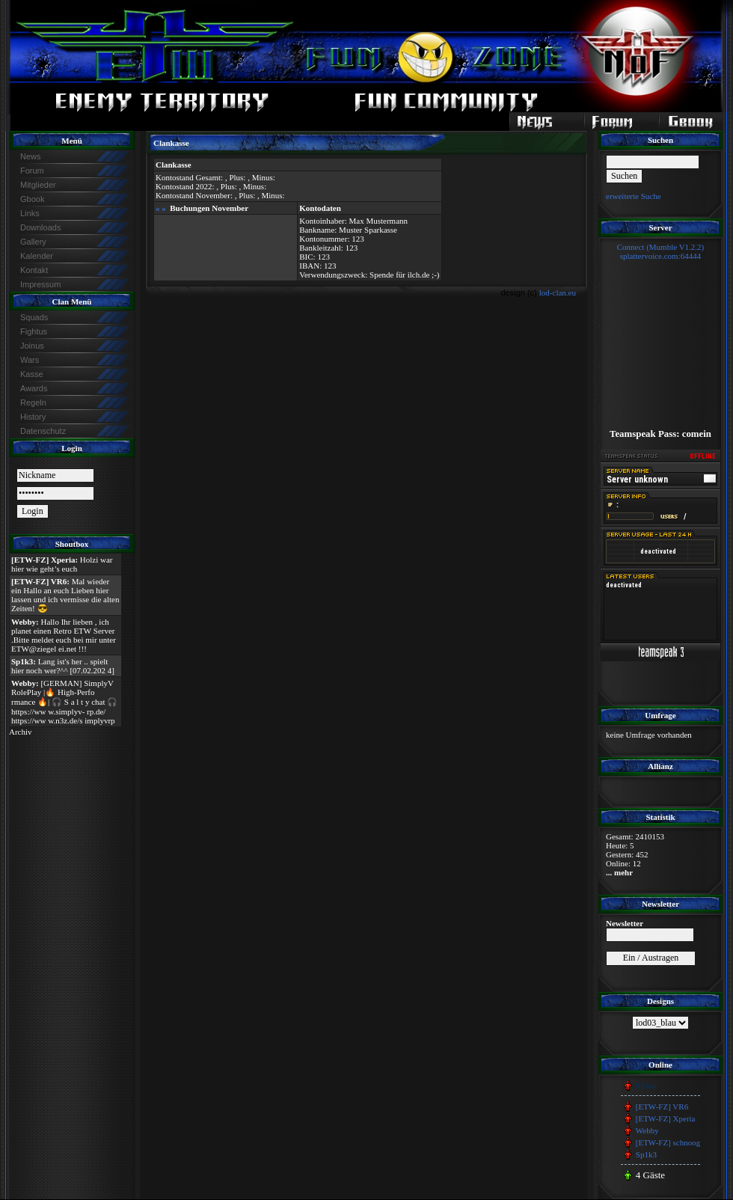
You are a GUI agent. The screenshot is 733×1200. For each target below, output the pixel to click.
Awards (33, 388)
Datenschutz (43, 430)
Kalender (36, 255)
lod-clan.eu (557, 292)
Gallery (33, 241)
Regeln (33, 402)
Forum (32, 170)
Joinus (32, 345)
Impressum (40, 284)
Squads (34, 317)
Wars (29, 359)
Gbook (32, 199)
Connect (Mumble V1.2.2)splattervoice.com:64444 (661, 251)
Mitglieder (38, 184)
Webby (647, 1130)
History (33, 416)
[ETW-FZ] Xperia (666, 1118)
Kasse (31, 374)
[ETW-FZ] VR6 (662, 1106)
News (30, 156)
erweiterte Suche (633, 196)
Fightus (33, 331)
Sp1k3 (646, 1154)
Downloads (40, 227)
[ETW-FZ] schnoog (668, 1142)
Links (30, 213)
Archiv (20, 731)
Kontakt (34, 270)
